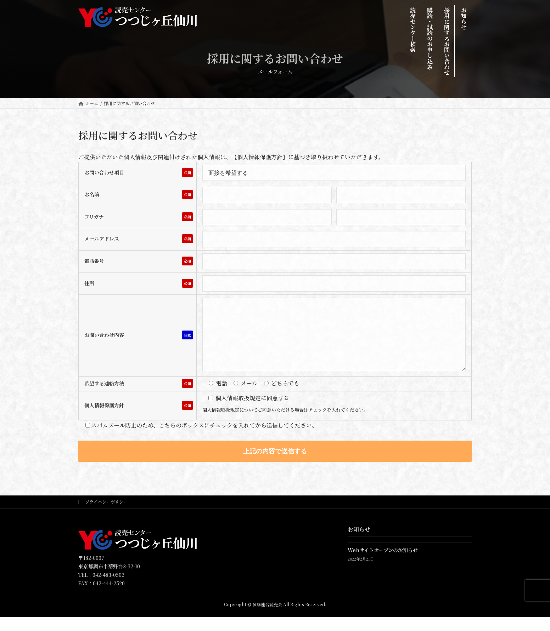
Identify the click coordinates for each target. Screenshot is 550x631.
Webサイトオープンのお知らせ (383, 564)
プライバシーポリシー (106, 516)
